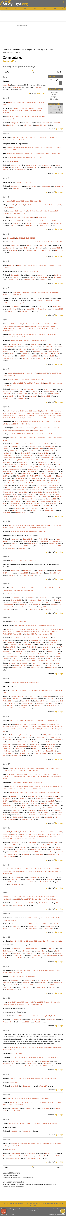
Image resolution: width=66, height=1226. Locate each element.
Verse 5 (6, 234)
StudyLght (12, 4)
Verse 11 (6, 521)
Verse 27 (6, 1094)
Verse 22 (6, 937)
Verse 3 (6, 178)
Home (6, 49)
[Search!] (60, 83)
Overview (53, 94)
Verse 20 (6, 893)
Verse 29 (6, 1139)
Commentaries (18, 49)
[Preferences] (64, 8)
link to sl (33, 1205)
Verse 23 (6, 966)
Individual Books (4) (56, 113)
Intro (5, 77)
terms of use (7, 1203)
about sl (58, 1203)
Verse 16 (6, 716)
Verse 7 (6, 288)
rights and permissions (36, 1203)
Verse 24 (6, 998)
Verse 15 (6, 678)
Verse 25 (6, 1030)
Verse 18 (6, 828)
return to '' (38, 93)
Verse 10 (6, 407)
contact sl (50, 1203)
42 (59, 72)
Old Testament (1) (55, 110)
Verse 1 (6, 98)
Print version (54, 92)
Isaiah (18, 52)
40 (7, 72)
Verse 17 (6, 764)
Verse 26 (6, 1074)
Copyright (53, 97)
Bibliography (54, 99)
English (30, 49)
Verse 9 (6, 369)
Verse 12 (6, 557)
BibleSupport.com (17, 1177)
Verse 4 (6, 197)
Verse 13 (6, 584)
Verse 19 (6, 865)
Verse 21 (6, 914)
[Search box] (53, 83)
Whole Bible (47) (55, 107)
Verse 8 (6, 320)
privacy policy (19, 1203)
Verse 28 (6, 1119)
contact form (33, 1210)
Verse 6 (6, 261)
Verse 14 (6, 618)
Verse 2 (6, 133)
